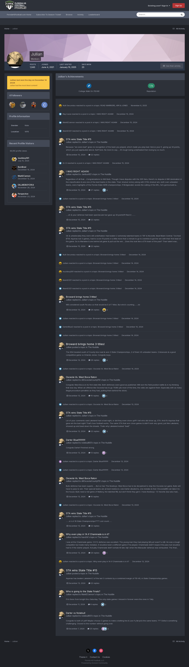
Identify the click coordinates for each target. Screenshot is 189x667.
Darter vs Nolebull (75, 613)
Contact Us (95, 657)
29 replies (94, 553)
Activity (80, 14)
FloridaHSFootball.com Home (19, 14)
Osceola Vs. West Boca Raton (106, 369)
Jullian (69, 142)
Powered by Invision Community (94, 663)
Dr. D (65, 163)
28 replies (94, 310)
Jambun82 (86, 174)
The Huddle (101, 142)
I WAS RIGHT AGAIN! (105, 114)
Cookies (106, 657)
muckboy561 (23, 158)
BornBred (22, 167)
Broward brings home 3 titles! (106, 199)
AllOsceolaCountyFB (90, 380)
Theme (83, 657)
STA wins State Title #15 (78, 139)
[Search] (149, 14)
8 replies (93, 604)
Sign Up (178, 5)
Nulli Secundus (69, 105)
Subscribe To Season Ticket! (48, 14)
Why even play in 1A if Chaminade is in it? (87, 534)
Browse (69, 14)
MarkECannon (24, 176)
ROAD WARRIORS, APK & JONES (114, 105)
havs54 (84, 537)
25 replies (93, 629)
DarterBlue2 (68, 327)
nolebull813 (86, 443)
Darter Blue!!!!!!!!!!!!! (75, 440)
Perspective (23, 194)
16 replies (94, 396)
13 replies (94, 453)
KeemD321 (67, 131)
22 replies (94, 155)
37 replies (94, 190)
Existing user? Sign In (159, 6)
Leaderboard (94, 14)
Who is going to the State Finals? (83, 591)
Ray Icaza (67, 114)
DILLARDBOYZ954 (26, 185)
